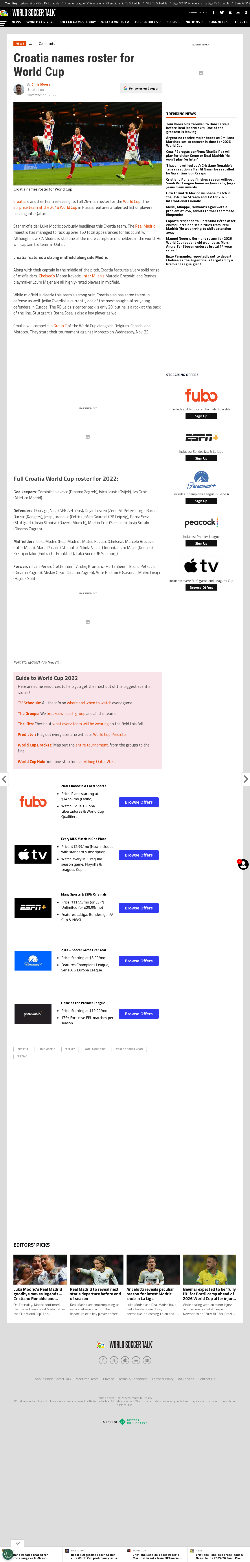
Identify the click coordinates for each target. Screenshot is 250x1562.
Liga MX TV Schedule (186, 3)
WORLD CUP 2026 (40, 22)
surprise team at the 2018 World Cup (45, 207)
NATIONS (194, 22)
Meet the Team (87, 1396)
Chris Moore (40, 84)
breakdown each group (66, 713)
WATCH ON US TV (115, 22)
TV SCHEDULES (147, 22)
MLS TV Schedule (156, 3)
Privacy (108, 1396)
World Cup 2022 (95, 1049)
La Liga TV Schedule (216, 3)
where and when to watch (89, 703)
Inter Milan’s (94, 276)
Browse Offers (139, 802)
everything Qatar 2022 (96, 761)
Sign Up (201, 416)
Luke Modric (47, 1049)
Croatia (19, 201)
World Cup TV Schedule (44, 3)
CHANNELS (219, 22)
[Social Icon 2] (125, 1378)
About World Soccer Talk (53, 1396)
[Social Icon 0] (103, 1378)
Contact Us (207, 1396)
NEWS (16, 22)
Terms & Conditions (132, 1396)
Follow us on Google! (143, 88)
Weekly (70, 1049)
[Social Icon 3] (136, 1378)
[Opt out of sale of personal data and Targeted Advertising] (7, 1554)
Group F (60, 326)
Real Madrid (145, 226)
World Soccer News (129, 1049)
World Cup (131, 201)
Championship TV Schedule (123, 3)
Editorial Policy (163, 1396)
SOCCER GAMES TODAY (78, 22)
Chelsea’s (47, 276)
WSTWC (22, 1056)
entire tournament (91, 745)
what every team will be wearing (80, 724)
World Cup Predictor (110, 734)
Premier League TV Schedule (83, 3)
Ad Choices (186, 1396)
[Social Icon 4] (147, 1378)
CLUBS (173, 22)
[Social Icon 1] (114, 1378)
